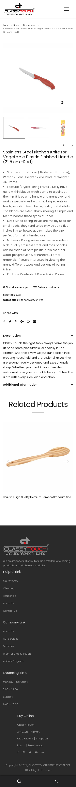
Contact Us (10, 611)
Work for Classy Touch (17, 653)
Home (6, 25)
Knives (39, 300)
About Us (8, 603)
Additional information (20, 385)
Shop (16, 25)
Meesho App (35, 745)
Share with (10, 313)
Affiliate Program (13, 661)
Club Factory (25, 738)
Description (12, 336)
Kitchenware (29, 25)
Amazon (22, 731)
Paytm (21, 745)
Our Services (10, 638)
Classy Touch (25, 724)
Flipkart (35, 731)
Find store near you (16, 287)
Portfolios (8, 646)
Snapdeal (42, 738)
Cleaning (9, 588)
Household (9, 596)
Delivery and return (47, 287)
